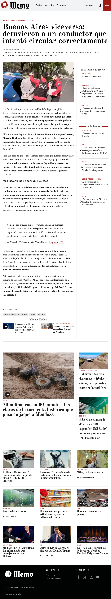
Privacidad (30, 587)
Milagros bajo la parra (90, 472)
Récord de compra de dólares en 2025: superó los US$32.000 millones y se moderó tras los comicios (93, 429)
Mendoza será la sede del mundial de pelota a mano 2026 (93, 111)
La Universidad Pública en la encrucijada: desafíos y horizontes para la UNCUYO (95, 150)
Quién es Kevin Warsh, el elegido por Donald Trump (55, 549)
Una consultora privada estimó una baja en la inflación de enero (53, 514)
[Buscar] (99, 5)
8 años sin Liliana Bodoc (92, 77)
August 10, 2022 (56, 242)
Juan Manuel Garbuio (50, 556)
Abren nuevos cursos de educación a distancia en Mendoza (63, 329)
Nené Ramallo (11, 517)
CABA (32, 314)
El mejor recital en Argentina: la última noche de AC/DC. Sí (95, 185)
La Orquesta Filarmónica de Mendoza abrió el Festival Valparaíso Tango (92, 551)
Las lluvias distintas (14, 511)
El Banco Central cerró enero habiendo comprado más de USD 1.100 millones (17, 476)
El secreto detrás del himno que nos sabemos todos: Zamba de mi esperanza (94, 168)
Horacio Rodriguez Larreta (15, 314)
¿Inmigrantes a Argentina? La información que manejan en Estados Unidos (18, 552)
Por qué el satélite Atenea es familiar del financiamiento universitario (94, 202)
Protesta (41, 314)
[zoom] (38, 82)
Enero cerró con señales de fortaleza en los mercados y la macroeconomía (55, 475)
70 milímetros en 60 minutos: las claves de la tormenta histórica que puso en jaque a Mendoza (38, 409)
